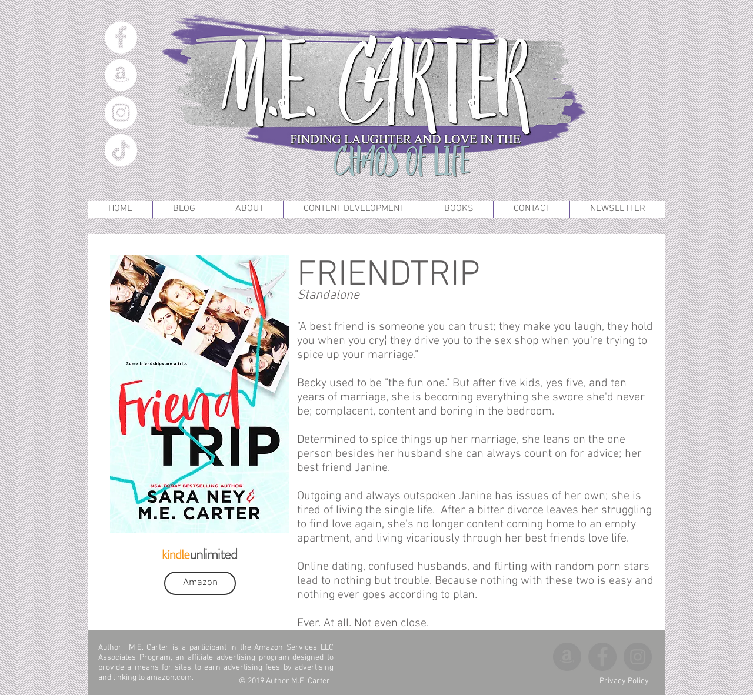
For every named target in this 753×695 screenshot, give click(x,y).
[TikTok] (121, 150)
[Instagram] (121, 112)
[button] (458, 209)
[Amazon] (121, 75)
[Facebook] (121, 37)
